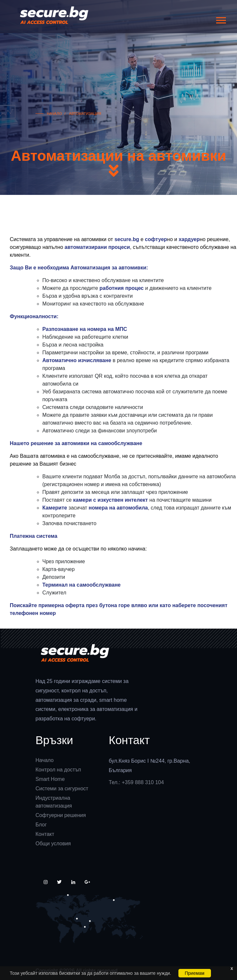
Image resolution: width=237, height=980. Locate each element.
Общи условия (53, 843)
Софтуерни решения (60, 815)
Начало (54, 114)
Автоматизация (84, 114)
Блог (41, 824)
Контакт (44, 834)
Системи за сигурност (61, 788)
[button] (220, 19)
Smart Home (50, 779)
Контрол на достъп (58, 769)
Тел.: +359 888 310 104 (136, 782)
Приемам (195, 973)
